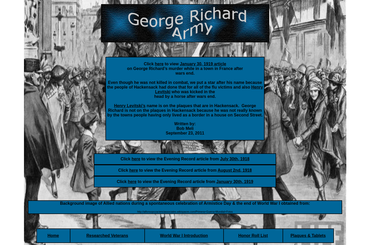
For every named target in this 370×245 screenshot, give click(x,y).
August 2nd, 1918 (235, 170)
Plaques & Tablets (308, 235)
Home (53, 235)
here (135, 159)
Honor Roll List (253, 235)
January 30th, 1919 (234, 181)
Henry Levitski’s (129, 106)
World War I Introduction (184, 235)
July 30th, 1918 (235, 159)
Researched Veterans (107, 235)
